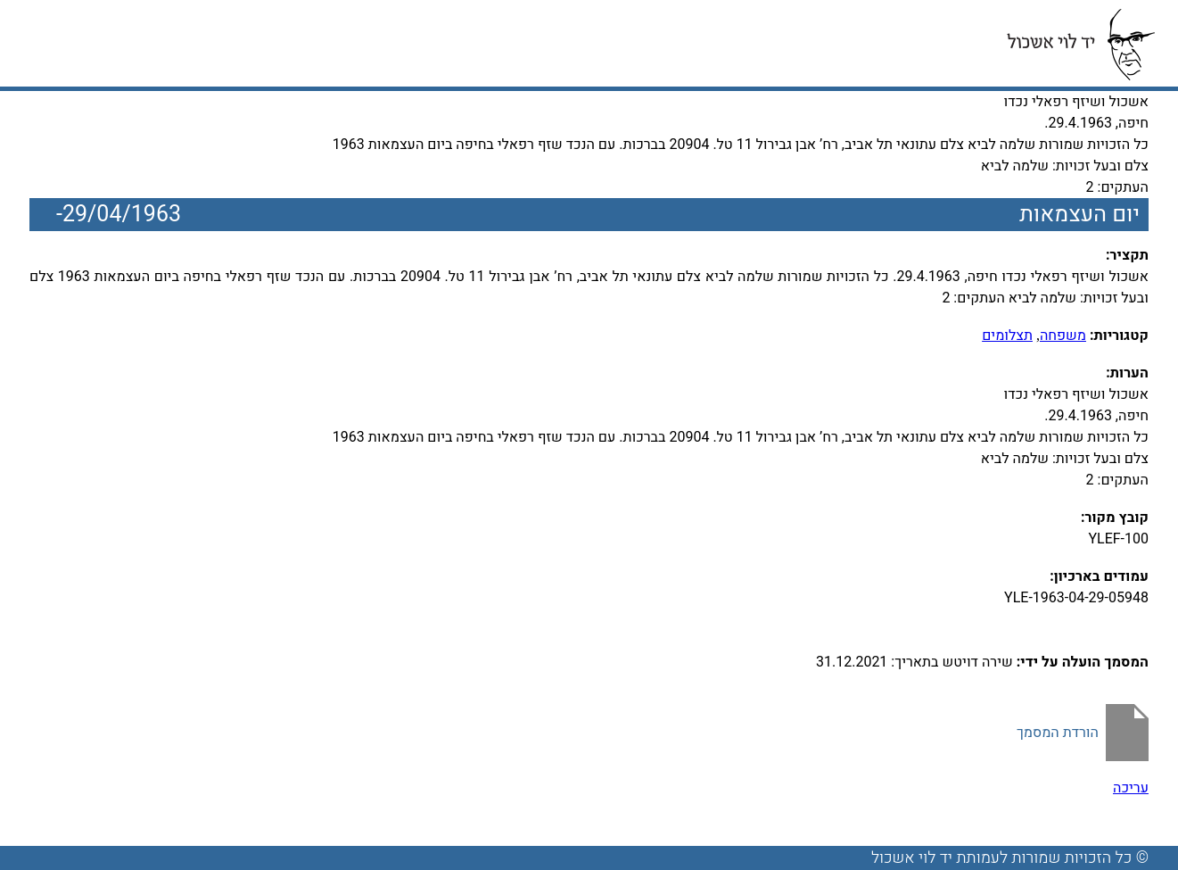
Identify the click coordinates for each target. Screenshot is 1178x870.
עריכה (1131, 788)
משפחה (1063, 335)
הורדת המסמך (1058, 732)
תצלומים (1007, 335)
